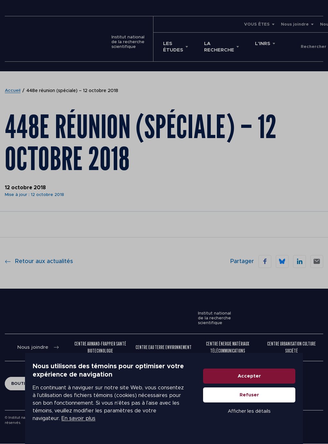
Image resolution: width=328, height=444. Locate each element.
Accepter (274, 383)
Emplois (293, 24)
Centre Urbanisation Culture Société (291, 347)
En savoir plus (53, 422)
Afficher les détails (274, 419)
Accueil (13, 91)
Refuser (274, 402)
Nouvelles (268, 24)
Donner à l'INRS (301, 47)
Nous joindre (232, 24)
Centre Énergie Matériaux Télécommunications (228, 347)
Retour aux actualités (39, 261)
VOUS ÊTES (194, 24)
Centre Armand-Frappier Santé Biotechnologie (101, 347)
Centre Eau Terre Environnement (163, 347)
